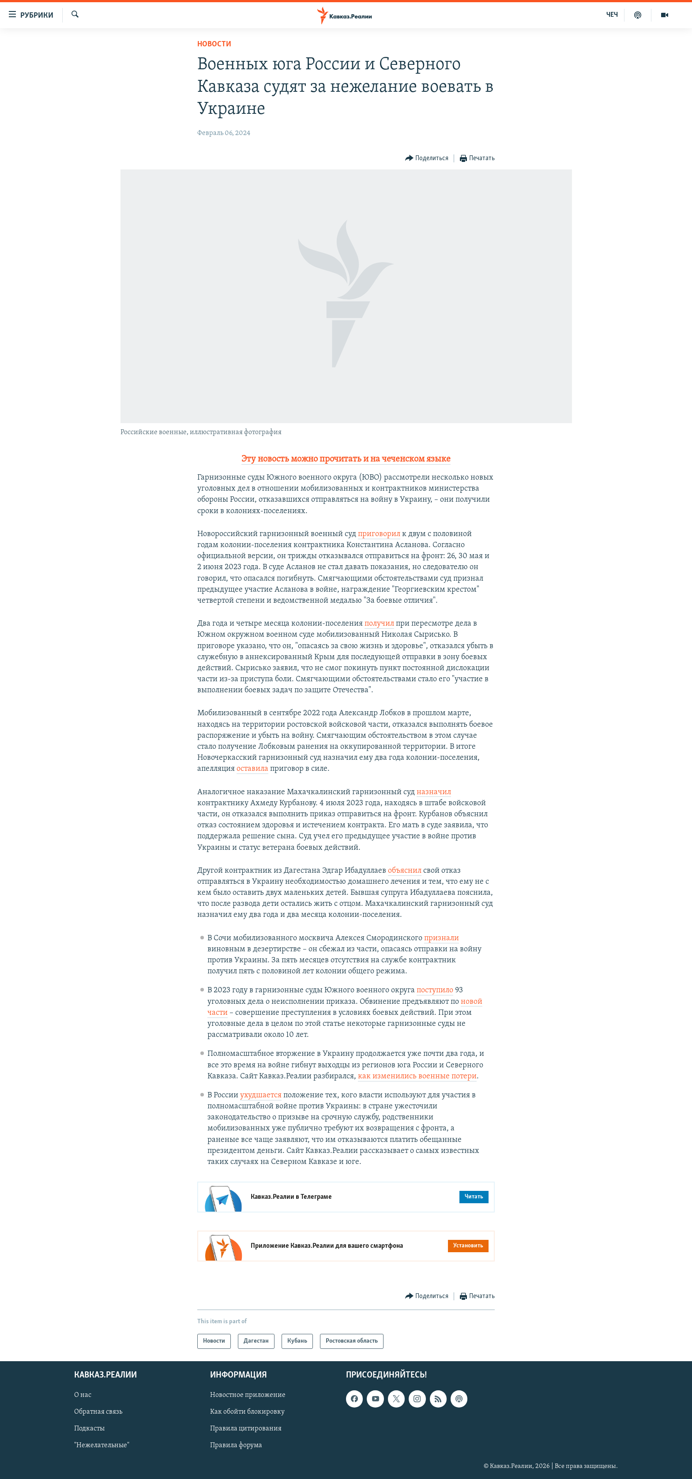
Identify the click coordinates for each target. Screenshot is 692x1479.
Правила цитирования (246, 1429)
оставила (252, 769)
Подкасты (89, 1429)
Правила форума (236, 1445)
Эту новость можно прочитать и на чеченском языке (346, 459)
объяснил (404, 871)
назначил (434, 792)
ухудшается (261, 1095)
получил (379, 623)
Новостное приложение (248, 1395)
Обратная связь (98, 1412)
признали (441, 938)
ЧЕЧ (612, 15)
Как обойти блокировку (247, 1412)
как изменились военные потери (417, 1076)
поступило (435, 990)
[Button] (427, 159)
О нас (82, 1395)
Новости (214, 44)
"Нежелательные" (101, 1445)
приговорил (379, 534)
